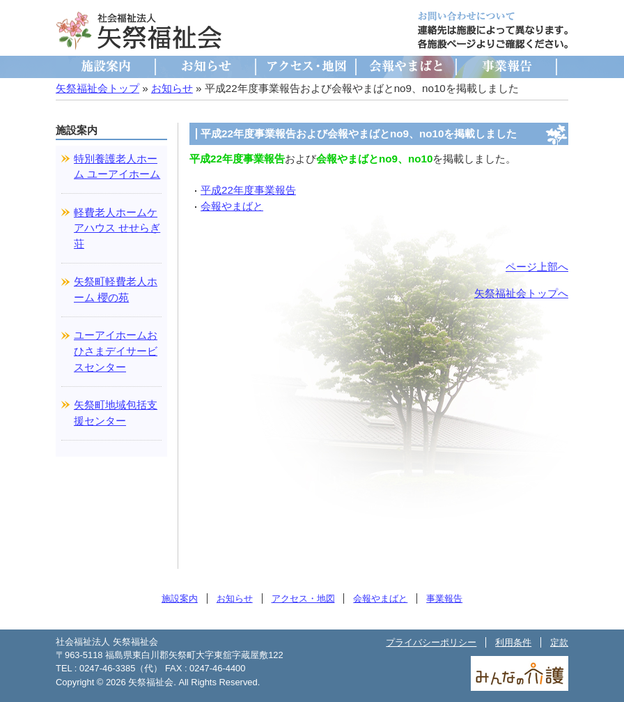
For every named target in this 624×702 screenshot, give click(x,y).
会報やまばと (407, 67)
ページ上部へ (537, 267)
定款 (559, 642)
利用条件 (513, 642)
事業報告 (507, 67)
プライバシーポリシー (431, 642)
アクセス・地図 (306, 67)
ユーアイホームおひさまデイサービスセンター (115, 351)
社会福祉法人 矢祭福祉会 (139, 30)
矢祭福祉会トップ (97, 88)
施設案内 (106, 67)
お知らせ (206, 67)
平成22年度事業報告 (248, 190)
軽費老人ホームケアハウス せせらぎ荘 (117, 228)
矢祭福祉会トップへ (521, 293)
